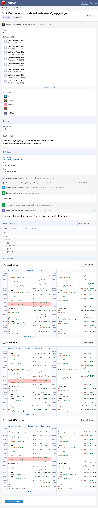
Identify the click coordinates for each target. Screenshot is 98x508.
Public (18, 17)
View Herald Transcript (63, 183)
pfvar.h (12, 242)
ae (9, 96)
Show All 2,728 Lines (30, 271)
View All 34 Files (49, 87)
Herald (8, 183)
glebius (10, 104)
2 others (50, 183)
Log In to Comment (14, 501)
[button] (96, 3)
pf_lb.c (12, 252)
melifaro (11, 113)
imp (9, 109)
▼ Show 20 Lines (44, 271)
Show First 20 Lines (14, 271)
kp (8, 129)
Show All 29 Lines (29, 337)
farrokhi (11, 100)
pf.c (11, 249)
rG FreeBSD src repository (13, 159)
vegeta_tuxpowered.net (24, 24)
